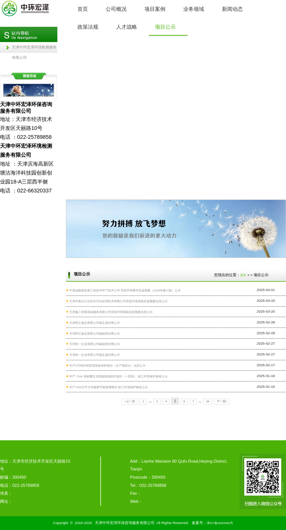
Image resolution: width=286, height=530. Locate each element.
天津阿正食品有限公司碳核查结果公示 (94, 333)
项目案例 (154, 9)
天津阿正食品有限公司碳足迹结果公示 (94, 323)
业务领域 (193, 9)
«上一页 (130, 401)
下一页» (222, 401)
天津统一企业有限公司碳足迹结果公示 (94, 355)
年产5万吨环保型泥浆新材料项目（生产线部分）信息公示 (107, 365)
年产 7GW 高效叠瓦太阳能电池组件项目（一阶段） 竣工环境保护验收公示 (118, 376)
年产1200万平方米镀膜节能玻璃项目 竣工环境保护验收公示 (108, 387)
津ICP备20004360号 (220, 523)
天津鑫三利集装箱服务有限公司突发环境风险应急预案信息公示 (111, 312)
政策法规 (87, 27)
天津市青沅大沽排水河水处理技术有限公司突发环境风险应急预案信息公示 (118, 301)
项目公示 (165, 27)
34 (207, 401)
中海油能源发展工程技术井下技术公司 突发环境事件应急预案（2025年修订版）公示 (125, 290)
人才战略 (126, 27)
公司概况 (116, 9)
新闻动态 (232, 9)
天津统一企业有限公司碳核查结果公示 (94, 344)
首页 (82, 9)
